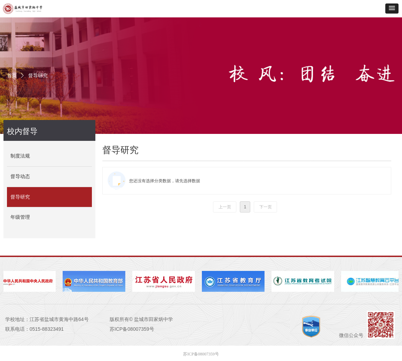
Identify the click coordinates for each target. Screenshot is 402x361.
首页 (12, 75)
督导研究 (38, 75)
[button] (392, 8)
